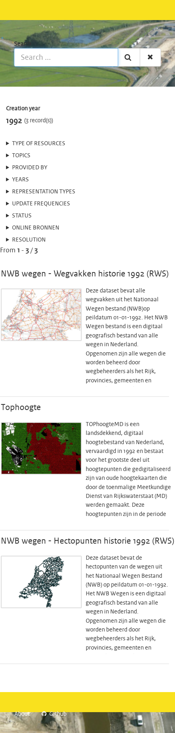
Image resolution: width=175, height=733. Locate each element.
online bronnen (35, 228)
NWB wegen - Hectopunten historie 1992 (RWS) (87, 541)
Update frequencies (41, 204)
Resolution (29, 240)
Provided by (29, 168)
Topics (21, 155)
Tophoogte (21, 408)
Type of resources (38, 143)
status (22, 216)
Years (20, 180)
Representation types (43, 192)
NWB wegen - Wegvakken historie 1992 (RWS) (85, 274)
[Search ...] (66, 57)
